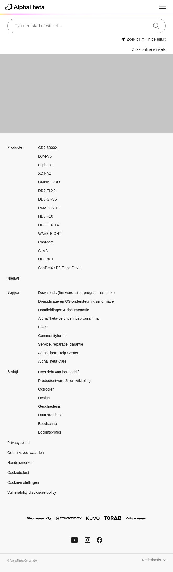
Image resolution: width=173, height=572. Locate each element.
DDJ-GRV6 (47, 199)
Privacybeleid (18, 443)
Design (44, 398)
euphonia (46, 165)
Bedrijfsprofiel (49, 432)
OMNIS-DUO (49, 182)
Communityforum (52, 336)
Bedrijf (12, 372)
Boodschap (47, 423)
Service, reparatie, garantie (60, 344)
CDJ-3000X (48, 148)
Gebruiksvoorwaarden (25, 452)
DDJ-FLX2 (46, 190)
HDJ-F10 (45, 216)
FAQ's (43, 327)
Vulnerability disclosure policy (31, 492)
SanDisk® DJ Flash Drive (59, 268)
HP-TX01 (46, 259)
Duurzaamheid (50, 415)
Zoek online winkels (149, 49)
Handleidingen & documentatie (63, 310)
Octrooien (46, 389)
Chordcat (45, 242)
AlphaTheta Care (52, 361)
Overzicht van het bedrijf (58, 372)
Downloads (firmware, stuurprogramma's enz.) (76, 293)
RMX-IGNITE (49, 208)
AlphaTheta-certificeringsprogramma (68, 318)
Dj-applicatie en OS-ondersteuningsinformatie (76, 301)
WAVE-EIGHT (50, 233)
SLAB (43, 251)
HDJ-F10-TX (48, 225)
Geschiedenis (49, 406)
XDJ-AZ (44, 173)
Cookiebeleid (18, 472)
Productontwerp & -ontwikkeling (64, 381)
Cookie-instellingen (23, 482)
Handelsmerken (20, 462)
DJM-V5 (45, 156)
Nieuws (13, 278)
